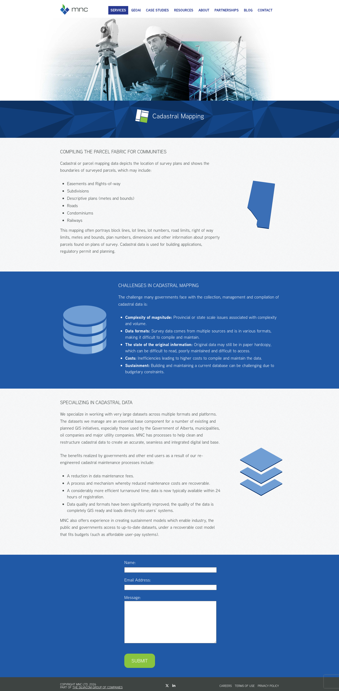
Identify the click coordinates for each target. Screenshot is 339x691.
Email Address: (137, 580)
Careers (225, 685)
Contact (265, 10)
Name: (130, 562)
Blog (248, 10)
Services (118, 10)
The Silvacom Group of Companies (97, 687)
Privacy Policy (268, 685)
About (203, 10)
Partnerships (226, 10)
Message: (132, 597)
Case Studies (157, 10)
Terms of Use (245, 685)
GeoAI (136, 10)
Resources (183, 10)
